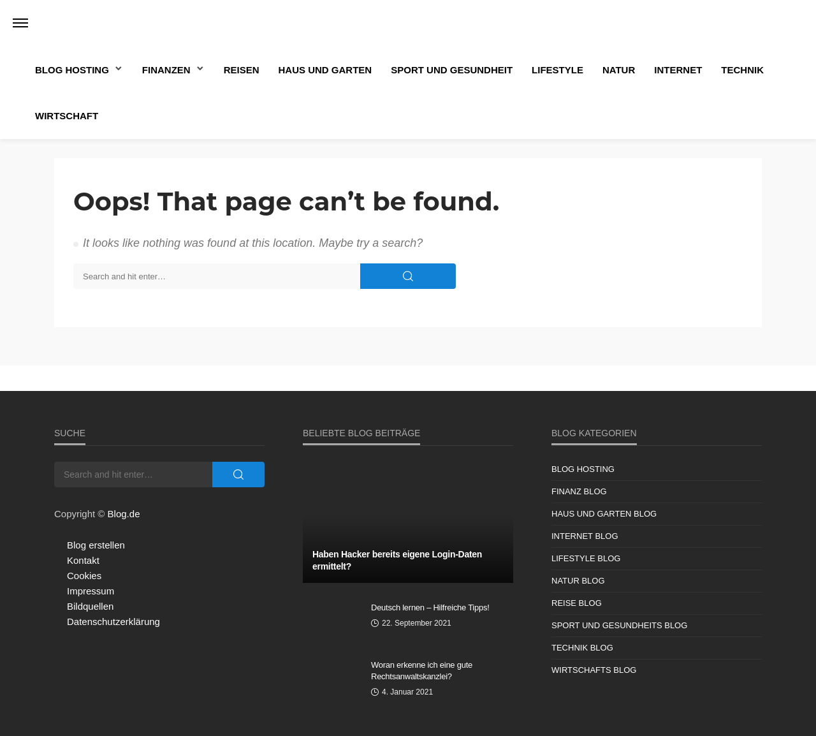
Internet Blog (584, 536)
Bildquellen (90, 606)
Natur (618, 69)
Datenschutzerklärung (113, 621)
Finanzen (166, 69)
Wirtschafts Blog (593, 670)
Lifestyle (557, 69)
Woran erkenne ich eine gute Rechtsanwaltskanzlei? (421, 670)
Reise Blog (576, 603)
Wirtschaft (66, 115)
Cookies (84, 575)
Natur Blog (578, 580)
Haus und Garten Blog (604, 514)
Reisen (241, 69)
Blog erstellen (96, 545)
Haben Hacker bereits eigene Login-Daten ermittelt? (397, 560)
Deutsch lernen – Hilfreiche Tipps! (430, 607)
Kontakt (83, 560)
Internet (678, 69)
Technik (742, 69)
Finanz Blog (579, 491)
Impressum (90, 590)
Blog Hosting (72, 69)
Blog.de (124, 513)
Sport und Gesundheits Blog (619, 625)
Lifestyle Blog (585, 558)
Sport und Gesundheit (452, 69)
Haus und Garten (325, 69)
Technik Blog (582, 647)
